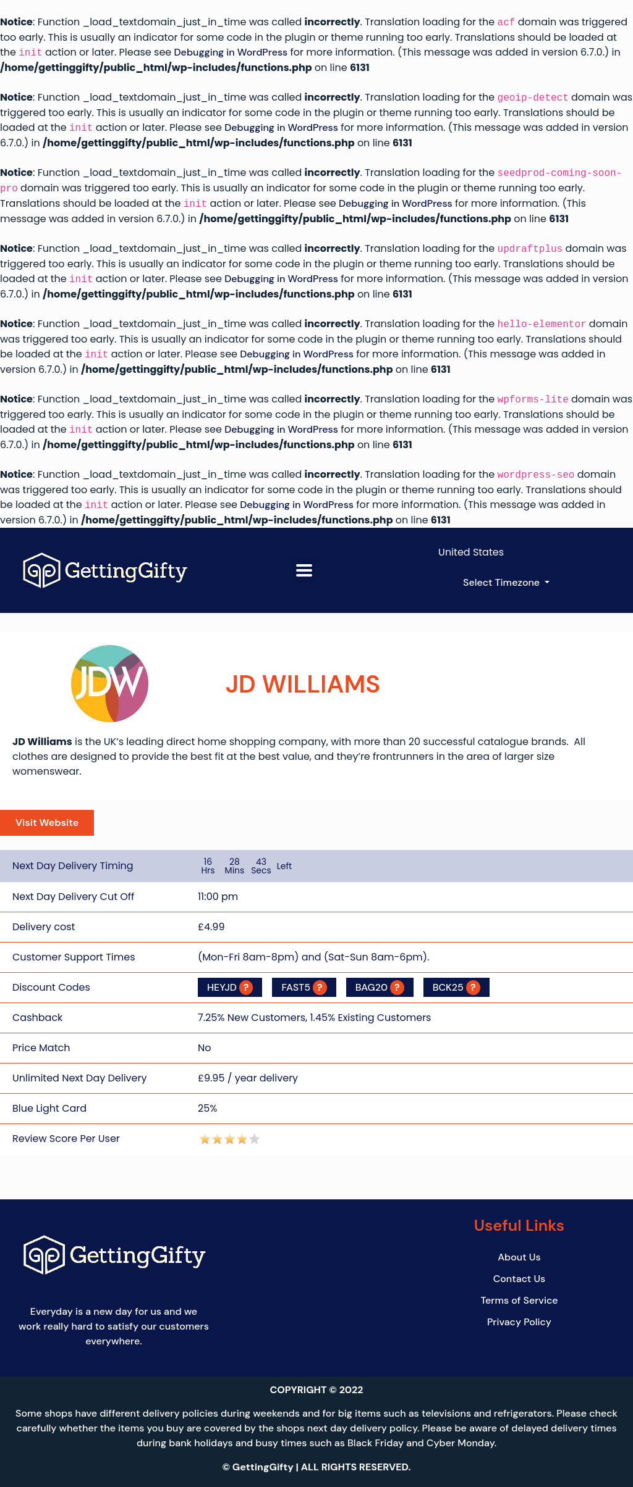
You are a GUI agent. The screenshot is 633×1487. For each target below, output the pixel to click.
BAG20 (379, 985)
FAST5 (303, 985)
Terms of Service (519, 1297)
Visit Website (47, 822)
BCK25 (456, 985)
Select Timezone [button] (502, 582)
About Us (519, 1254)
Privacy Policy (519, 1319)
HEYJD (230, 985)
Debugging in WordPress (231, 52)
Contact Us (519, 1276)
